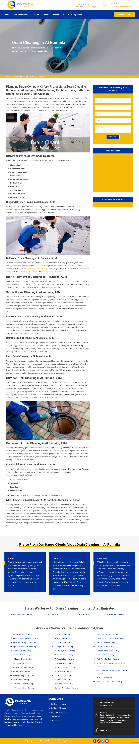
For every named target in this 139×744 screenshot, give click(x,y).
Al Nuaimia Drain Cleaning (64, 638)
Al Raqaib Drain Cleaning (64, 646)
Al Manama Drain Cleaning (23, 684)
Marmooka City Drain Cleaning (108, 651)
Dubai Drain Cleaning (83, 614)
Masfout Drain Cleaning (105, 655)
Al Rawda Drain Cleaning (64, 655)
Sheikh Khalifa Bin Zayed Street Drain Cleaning (111, 664)
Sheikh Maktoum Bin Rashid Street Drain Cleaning (112, 671)
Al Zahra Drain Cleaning (63, 671)
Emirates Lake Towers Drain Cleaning (111, 638)
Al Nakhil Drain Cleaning (63, 634)
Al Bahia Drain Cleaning (21, 655)
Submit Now (113, 137)
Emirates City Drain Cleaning (107, 634)
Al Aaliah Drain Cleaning (22, 651)
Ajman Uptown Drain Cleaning (24, 646)
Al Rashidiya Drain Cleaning (65, 651)
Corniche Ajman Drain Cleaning (66, 688)
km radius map (113, 172)
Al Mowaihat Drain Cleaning (23, 688)
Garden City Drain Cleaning (107, 642)
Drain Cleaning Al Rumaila (34, 76)
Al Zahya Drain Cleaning (64, 675)
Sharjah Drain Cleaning (115, 614)
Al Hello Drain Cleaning (21, 671)
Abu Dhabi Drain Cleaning (22, 614)
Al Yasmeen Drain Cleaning (65, 667)
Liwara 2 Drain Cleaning (105, 646)
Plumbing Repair (75, 15)
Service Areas (56, 716)
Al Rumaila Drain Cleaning (64, 659)
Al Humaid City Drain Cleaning (24, 675)
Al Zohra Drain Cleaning (63, 679)
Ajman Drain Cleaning (52, 614)
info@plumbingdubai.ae (121, 6)
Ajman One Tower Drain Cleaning (109, 681)
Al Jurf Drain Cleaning (21, 679)
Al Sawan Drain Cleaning (64, 663)
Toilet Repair (58, 15)
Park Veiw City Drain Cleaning (108, 659)
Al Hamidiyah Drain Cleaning (23, 667)
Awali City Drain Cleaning (64, 684)
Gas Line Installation (59, 712)
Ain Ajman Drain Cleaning (22, 634)
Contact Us (55, 720)
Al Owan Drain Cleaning (63, 642)
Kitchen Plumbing (58, 704)
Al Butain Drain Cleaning (22, 663)
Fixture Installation (21, 15)
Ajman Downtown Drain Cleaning (25, 638)
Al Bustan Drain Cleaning (22, 659)
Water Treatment (41, 15)
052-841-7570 (124, 14)
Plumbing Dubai (64, 741)
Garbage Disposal (58, 708)
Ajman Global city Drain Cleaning (25, 642)
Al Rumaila (17, 76)
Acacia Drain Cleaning (105, 677)
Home (6, 15)
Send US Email (106, 730)
